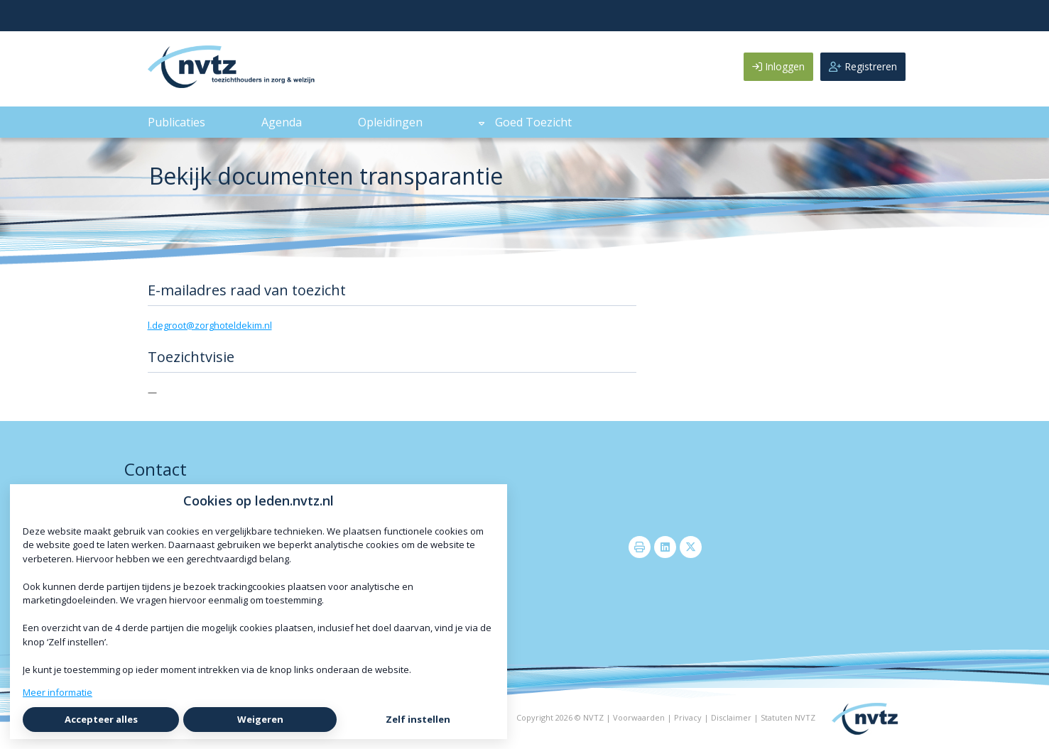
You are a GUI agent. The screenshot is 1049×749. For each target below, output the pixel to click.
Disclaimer (731, 717)
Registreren (863, 66)
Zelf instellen (418, 719)
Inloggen (778, 66)
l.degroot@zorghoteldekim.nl (210, 325)
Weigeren (260, 719)
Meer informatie (57, 692)
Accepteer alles (101, 719)
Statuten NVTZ (788, 717)
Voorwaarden (639, 717)
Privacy (688, 717)
